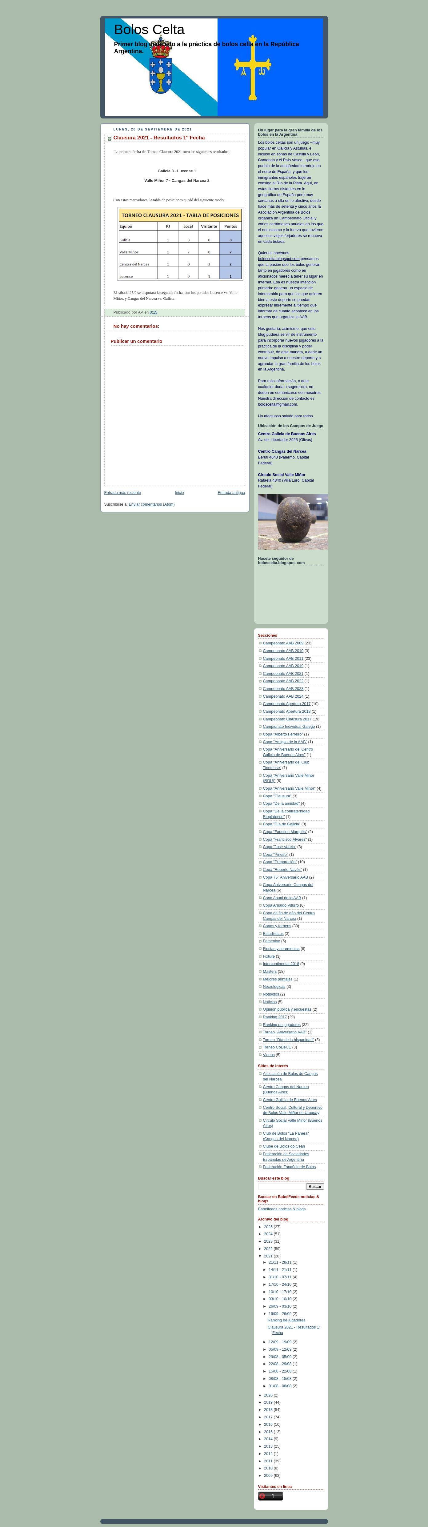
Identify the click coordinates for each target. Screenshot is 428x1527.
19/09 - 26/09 (281, 1314)
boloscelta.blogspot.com (279, 259)
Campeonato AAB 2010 (283, 651)
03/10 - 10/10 (281, 1299)
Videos (269, 1055)
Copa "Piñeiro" (275, 854)
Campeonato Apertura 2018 (287, 711)
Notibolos (271, 994)
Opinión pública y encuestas (287, 1009)
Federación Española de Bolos (289, 1167)
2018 (269, 1410)
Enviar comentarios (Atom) (151, 504)
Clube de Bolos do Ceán (284, 1146)
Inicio (179, 493)
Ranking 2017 (275, 1017)
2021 (269, 1256)
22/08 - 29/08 (281, 1364)
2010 (269, 1468)
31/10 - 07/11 (281, 1277)
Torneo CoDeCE (277, 1047)
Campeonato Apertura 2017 (287, 704)
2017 (269, 1417)
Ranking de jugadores (282, 1025)
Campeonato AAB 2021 (283, 673)
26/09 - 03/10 (281, 1306)
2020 (269, 1395)
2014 (269, 1439)
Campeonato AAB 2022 (283, 681)
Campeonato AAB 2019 (283, 666)
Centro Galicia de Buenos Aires (290, 1100)
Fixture (269, 956)
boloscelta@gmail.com (277, 404)
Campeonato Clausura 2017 (287, 719)
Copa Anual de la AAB (282, 898)
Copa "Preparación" (280, 862)
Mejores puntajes (278, 979)
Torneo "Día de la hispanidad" (288, 1040)
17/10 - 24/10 (281, 1284)
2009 (269, 1475)
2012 (269, 1454)
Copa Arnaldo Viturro (281, 905)
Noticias (270, 1002)
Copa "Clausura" (277, 796)
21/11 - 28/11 (281, 1262)
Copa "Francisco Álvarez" (285, 839)
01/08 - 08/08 (281, 1386)
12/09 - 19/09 (281, 1342)
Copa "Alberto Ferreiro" (283, 734)
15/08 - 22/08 (281, 1371)
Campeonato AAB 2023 (283, 689)
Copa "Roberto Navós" (282, 870)
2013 (269, 1446)
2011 (269, 1461)
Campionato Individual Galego (289, 726)
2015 (269, 1432)
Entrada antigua (231, 493)
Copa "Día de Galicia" (282, 824)
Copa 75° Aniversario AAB (285, 877)
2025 (269, 1227)
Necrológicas (274, 986)
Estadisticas (273, 934)
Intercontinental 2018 (281, 964)
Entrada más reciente (122, 493)
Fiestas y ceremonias (281, 949)
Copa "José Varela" (279, 847)
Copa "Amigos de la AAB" (285, 742)
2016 (269, 1424)
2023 (269, 1241)
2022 (269, 1249)
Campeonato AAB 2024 (283, 696)
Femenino (271, 941)
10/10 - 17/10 (281, 1292)
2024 (269, 1234)
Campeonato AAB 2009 (283, 643)
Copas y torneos (277, 926)
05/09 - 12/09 (281, 1349)
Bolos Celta (149, 29)
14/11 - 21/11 (281, 1270)
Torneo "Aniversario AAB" (285, 1032)
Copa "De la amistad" (281, 803)
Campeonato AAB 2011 (283, 658)
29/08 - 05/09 (281, 1357)
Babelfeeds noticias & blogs (282, 1209)
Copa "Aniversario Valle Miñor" (289, 788)
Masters (270, 971)
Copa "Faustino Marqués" (285, 832)
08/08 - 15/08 (281, 1379)
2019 (269, 1402)
